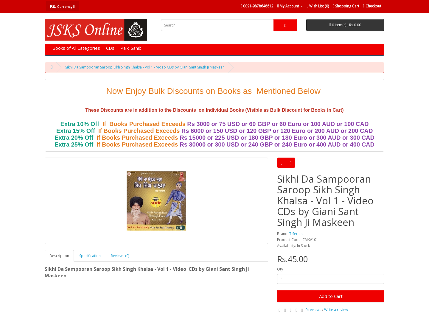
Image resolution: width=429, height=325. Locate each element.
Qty (280, 269)
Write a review (336, 309)
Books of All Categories (76, 48)
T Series (295, 233)
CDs (110, 48)
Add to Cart (331, 296)
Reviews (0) (120, 255)
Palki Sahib (131, 48)
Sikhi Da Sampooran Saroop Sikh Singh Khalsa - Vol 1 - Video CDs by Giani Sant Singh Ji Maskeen (145, 67)
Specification (90, 255)
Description (59, 255)
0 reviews (313, 309)
